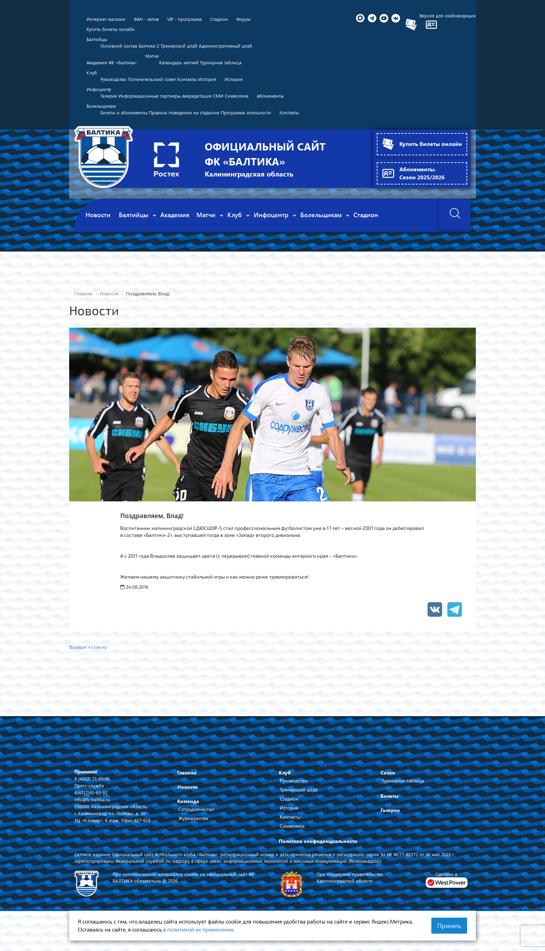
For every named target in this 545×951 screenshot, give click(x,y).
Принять (449, 925)
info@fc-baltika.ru (93, 816)
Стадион (289, 815)
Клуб (285, 789)
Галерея (390, 826)
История (289, 824)
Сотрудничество (196, 825)
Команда (188, 817)
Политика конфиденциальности (318, 857)
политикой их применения (200, 929)
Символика (292, 842)
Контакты (290, 833)
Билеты (389, 812)
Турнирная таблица (403, 797)
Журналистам (193, 834)
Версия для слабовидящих (447, 15)
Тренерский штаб (299, 806)
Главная (186, 789)
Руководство (294, 797)
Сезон (388, 789)
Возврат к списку (89, 663)
